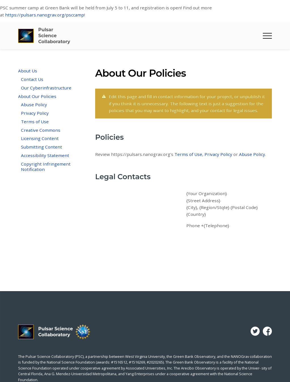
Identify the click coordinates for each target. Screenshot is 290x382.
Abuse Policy (34, 104)
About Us (27, 71)
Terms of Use (35, 121)
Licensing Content (40, 138)
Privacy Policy (35, 113)
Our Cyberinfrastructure (46, 88)
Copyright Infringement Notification (46, 166)
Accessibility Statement (45, 155)
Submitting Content (41, 147)
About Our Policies (37, 96)
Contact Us (32, 79)
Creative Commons (40, 130)
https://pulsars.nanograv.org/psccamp (44, 15)
